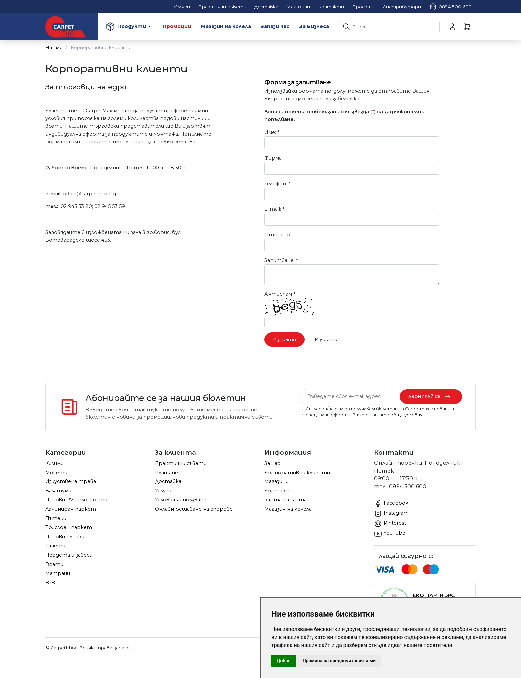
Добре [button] (284, 660)
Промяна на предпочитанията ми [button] (339, 660)
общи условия (406, 414)
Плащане (166, 472)
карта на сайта (285, 500)
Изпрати (284, 339)
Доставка (168, 481)
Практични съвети (181, 463)
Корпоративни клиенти (297, 472)
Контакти (279, 491)
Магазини (276, 481)
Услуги (163, 491)
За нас (272, 463)
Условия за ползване (180, 500)
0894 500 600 (450, 7)
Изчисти (326, 339)
